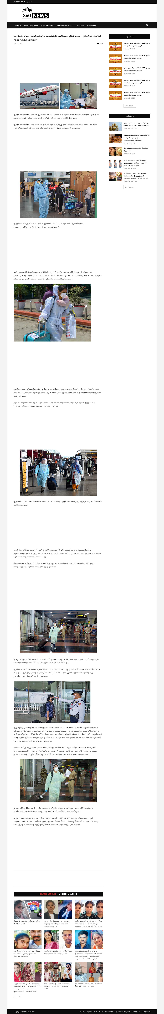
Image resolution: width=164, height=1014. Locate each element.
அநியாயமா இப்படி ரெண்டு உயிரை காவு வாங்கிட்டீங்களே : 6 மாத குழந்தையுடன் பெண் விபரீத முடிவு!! (88, 923)
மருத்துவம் (80, 25)
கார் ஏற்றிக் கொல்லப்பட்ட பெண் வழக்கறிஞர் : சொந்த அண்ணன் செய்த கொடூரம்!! (56, 923)
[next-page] (19, 996)
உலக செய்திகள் (47, 25)
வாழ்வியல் (91, 25)
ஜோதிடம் (129, 36)
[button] (147, 25)
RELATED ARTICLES (48, 894)
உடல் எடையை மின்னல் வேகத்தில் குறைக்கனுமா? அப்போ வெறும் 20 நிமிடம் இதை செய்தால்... (135, 163)
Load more (130, 105)
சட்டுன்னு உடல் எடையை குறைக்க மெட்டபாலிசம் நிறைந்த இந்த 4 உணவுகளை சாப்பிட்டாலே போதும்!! (136, 176)
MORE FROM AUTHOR (68, 894)
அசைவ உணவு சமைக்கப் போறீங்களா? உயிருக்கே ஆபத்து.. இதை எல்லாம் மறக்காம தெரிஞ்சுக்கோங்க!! (136, 137)
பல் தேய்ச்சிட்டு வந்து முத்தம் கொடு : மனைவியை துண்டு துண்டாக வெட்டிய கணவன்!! (27, 953)
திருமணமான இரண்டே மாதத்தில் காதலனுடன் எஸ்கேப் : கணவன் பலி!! (56, 986)
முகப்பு (18, 25)
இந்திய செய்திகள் (31, 25)
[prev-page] (15, 996)
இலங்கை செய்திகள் (64, 25)
